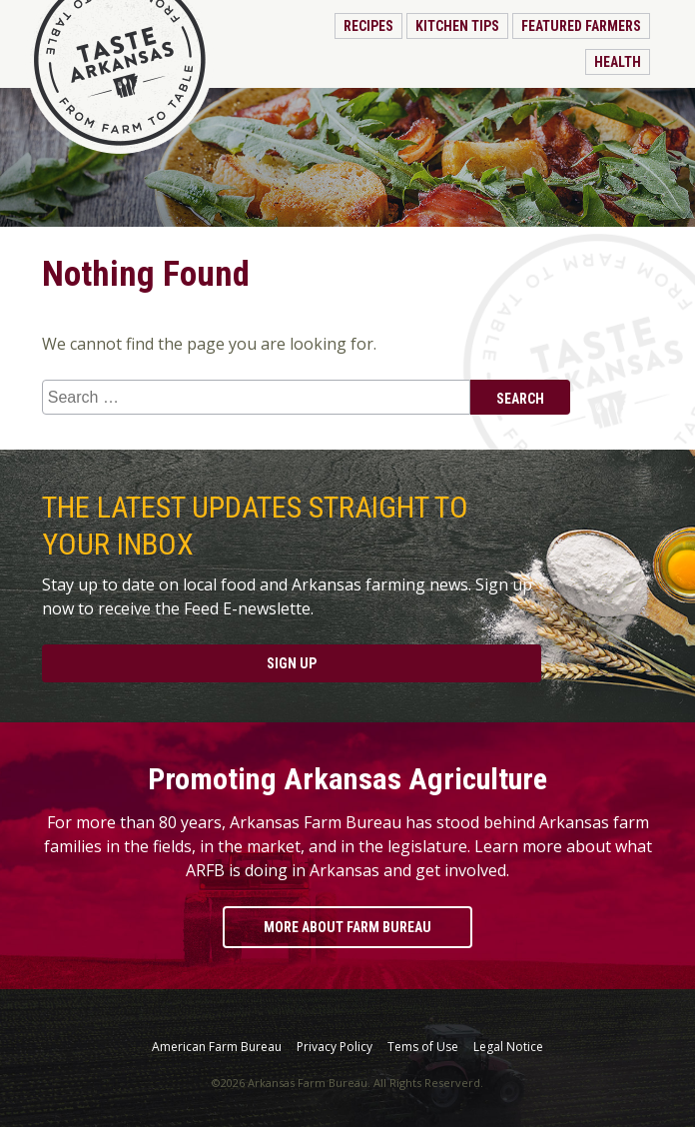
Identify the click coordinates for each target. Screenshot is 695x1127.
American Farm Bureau (217, 1047)
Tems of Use (422, 1047)
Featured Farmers (581, 26)
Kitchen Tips (457, 26)
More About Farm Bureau (347, 927)
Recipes (368, 26)
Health (617, 62)
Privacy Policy (334, 1047)
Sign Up (292, 663)
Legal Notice (508, 1047)
